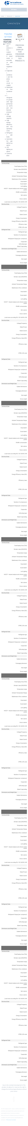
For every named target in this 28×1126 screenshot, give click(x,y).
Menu (15, 9)
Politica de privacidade (11, 1119)
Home (2, 16)
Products (9, 16)
